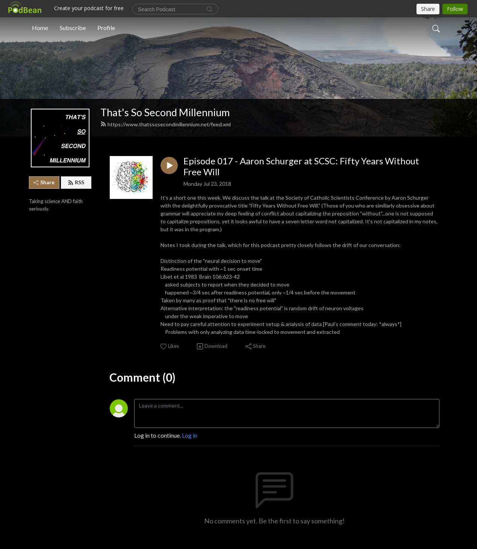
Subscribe (73, 27)
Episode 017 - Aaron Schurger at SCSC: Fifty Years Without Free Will (301, 166)
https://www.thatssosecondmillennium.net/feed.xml (165, 124)
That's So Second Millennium (165, 112)
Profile (106, 27)
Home (40, 27)
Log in (189, 435)
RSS (76, 182)
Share (44, 182)
